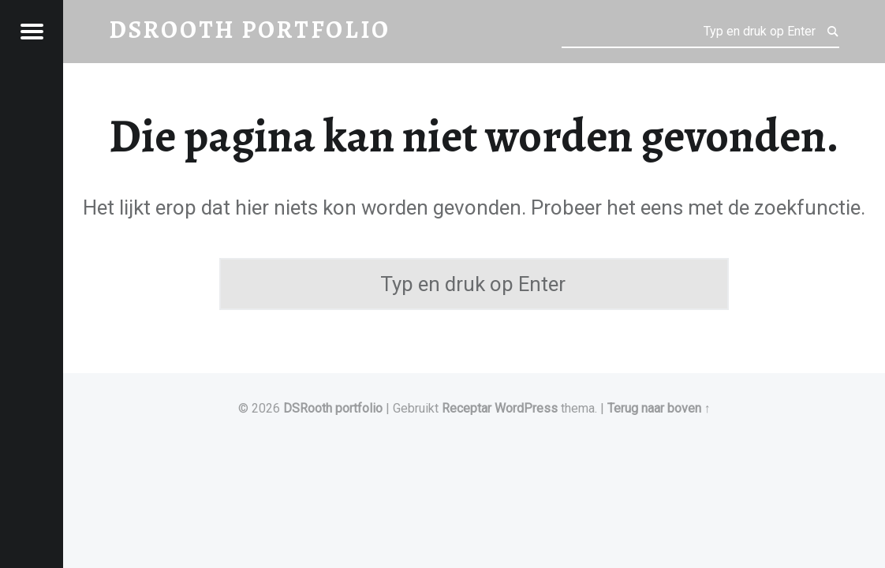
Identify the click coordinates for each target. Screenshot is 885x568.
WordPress (526, 408)
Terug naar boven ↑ (659, 408)
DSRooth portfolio (333, 408)
